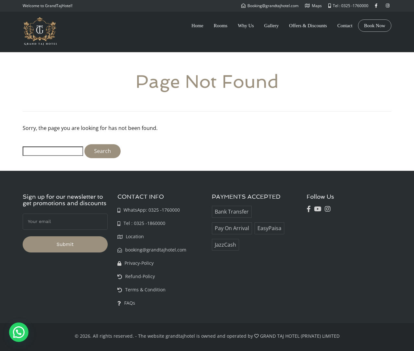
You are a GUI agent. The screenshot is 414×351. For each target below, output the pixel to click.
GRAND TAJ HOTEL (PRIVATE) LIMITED (300, 336)
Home (197, 25)
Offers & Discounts (308, 25)
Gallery (271, 25)
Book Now (374, 25)
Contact (345, 25)
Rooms (221, 25)
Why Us (246, 25)
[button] (18, 332)
